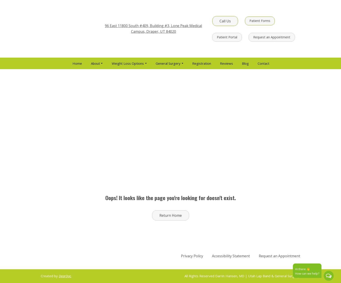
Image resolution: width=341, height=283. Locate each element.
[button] (225, 21)
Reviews (226, 63)
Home (77, 63)
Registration (201, 63)
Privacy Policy (192, 256)
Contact (263, 63)
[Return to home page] (68, 28)
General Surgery (168, 63)
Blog (245, 63)
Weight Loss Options (128, 63)
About (95, 63)
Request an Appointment (279, 256)
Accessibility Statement (231, 256)
